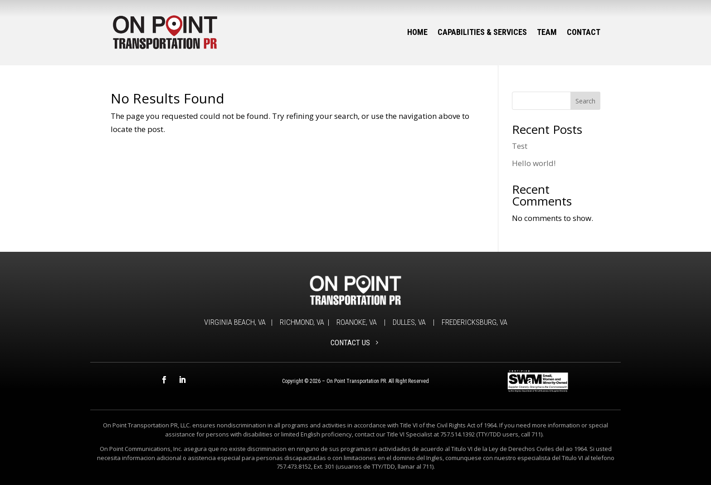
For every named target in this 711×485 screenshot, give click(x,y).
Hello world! (533, 163)
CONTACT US (350, 342)
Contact (583, 32)
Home (417, 32)
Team (547, 32)
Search (585, 101)
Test (519, 146)
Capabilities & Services (482, 32)
